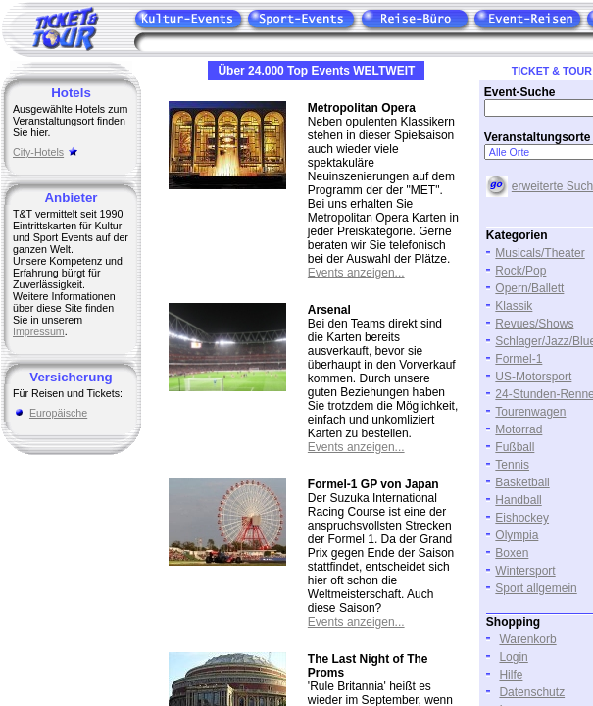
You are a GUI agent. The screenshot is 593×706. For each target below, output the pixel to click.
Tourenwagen (530, 412)
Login (513, 657)
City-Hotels (38, 152)
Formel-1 (518, 359)
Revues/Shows (534, 323)
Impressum (39, 331)
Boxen (511, 553)
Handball (518, 500)
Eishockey (522, 518)
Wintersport (525, 571)
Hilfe (510, 674)
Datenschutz (532, 692)
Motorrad (518, 429)
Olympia (516, 535)
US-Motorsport (533, 376)
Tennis (512, 465)
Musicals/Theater (539, 253)
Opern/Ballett (529, 288)
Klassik (513, 306)
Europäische (58, 413)
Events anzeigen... (356, 272)
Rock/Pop (520, 270)
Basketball (522, 482)
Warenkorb (527, 639)
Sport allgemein (535, 588)
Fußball (514, 447)
